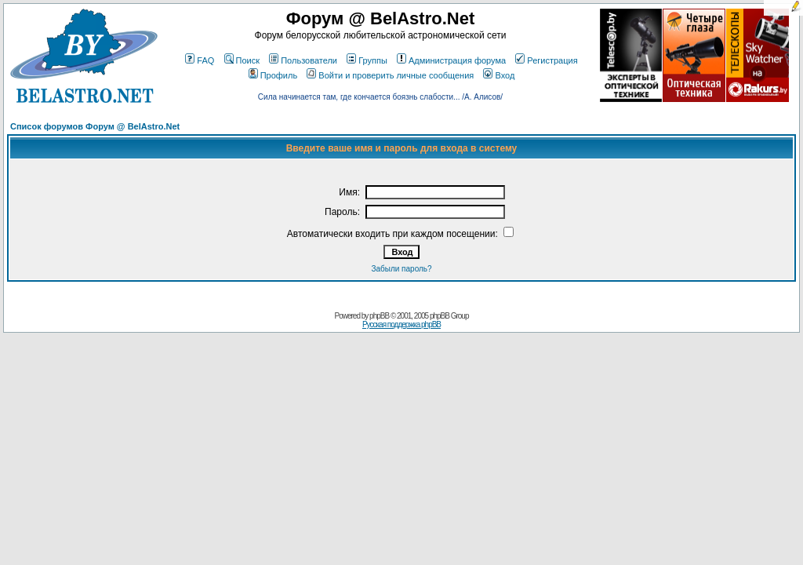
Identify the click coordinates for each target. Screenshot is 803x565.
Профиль (273, 75)
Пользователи (303, 60)
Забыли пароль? (401, 268)
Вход (498, 75)
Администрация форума (451, 60)
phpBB (379, 316)
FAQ (199, 60)
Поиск (242, 60)
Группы (367, 60)
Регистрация (546, 60)
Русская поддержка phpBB (401, 324)
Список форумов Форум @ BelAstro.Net (95, 126)
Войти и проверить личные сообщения (390, 75)
